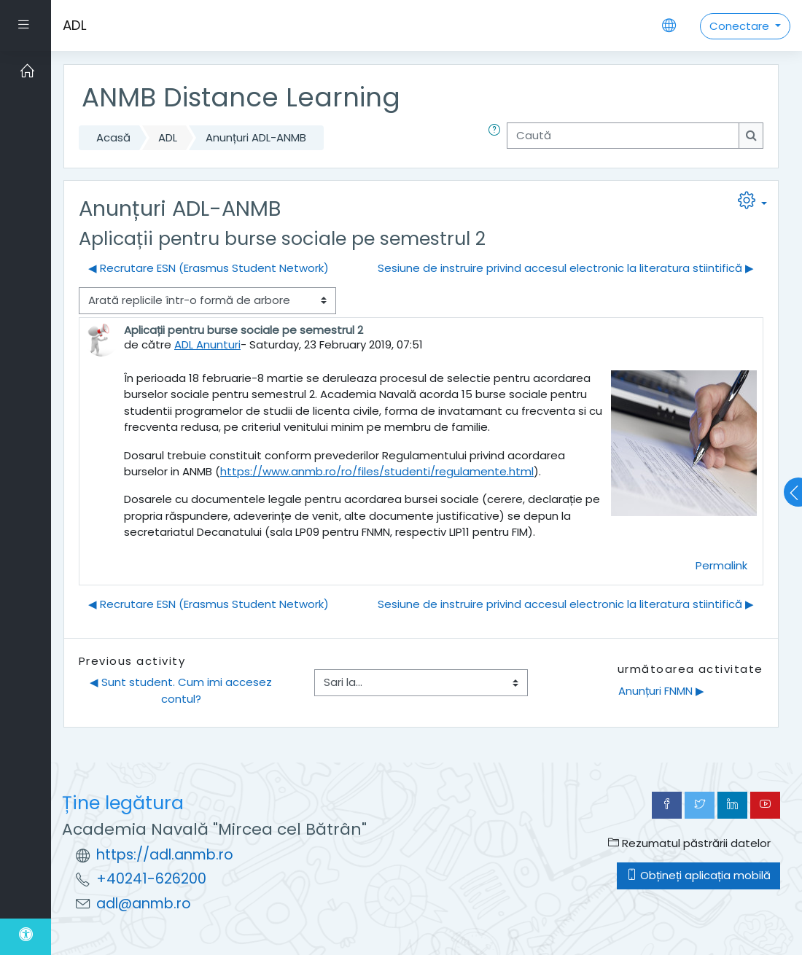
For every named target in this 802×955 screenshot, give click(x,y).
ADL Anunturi (207, 344)
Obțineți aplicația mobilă (698, 875)
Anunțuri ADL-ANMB (256, 137)
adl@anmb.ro (143, 903)
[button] (497, 137)
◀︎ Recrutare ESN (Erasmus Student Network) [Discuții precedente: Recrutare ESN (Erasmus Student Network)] (208, 268)
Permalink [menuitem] (721, 565)
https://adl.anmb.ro (164, 855)
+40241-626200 (151, 879)
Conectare (740, 26)
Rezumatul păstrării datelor (689, 843)
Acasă (113, 137)
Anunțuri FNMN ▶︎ (661, 690)
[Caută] (623, 135)
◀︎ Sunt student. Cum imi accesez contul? (182, 690)
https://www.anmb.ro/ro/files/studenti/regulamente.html (377, 471)
